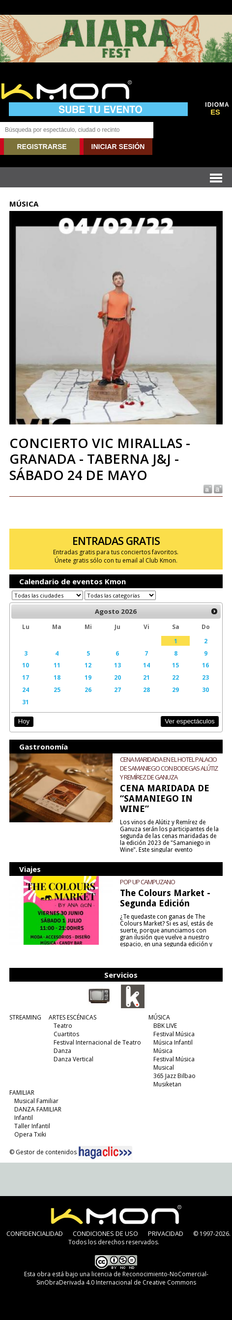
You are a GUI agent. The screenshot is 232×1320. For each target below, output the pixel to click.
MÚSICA (159, 1017)
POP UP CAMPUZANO (147, 881)
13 (117, 665)
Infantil (23, 1117)
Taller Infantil (32, 1126)
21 (146, 677)
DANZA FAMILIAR (37, 1109)
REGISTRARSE (41, 146)
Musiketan (167, 1084)
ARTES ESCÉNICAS (72, 1017)
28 (146, 689)
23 (205, 677)
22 (175, 677)
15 (175, 665)
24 (25, 689)
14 (146, 665)
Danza (62, 1051)
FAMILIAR (21, 1092)
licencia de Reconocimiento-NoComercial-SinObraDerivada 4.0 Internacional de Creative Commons (122, 1278)
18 (57, 677)
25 (57, 689)
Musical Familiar (36, 1101)
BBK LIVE (165, 1025)
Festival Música (174, 1034)
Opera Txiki (30, 1134)
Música (163, 1051)
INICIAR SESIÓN (118, 146)
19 (88, 677)
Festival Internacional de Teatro (97, 1042)
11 (57, 665)
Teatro (63, 1025)
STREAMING (25, 1017)
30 (205, 689)
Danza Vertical (73, 1059)
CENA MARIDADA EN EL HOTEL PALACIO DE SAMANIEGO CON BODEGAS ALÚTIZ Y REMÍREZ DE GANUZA (169, 768)
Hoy (23, 721)
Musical (163, 1067)
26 (88, 689)
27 (117, 689)
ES (215, 112)
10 (25, 665)
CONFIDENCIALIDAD (34, 1233)
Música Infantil (173, 1042)
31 (25, 702)
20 (117, 677)
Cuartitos (66, 1034)
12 (88, 665)
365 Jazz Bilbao (174, 1076)
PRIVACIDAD (165, 1233)
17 (25, 677)
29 (175, 689)
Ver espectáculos (190, 721)
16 (205, 665)
